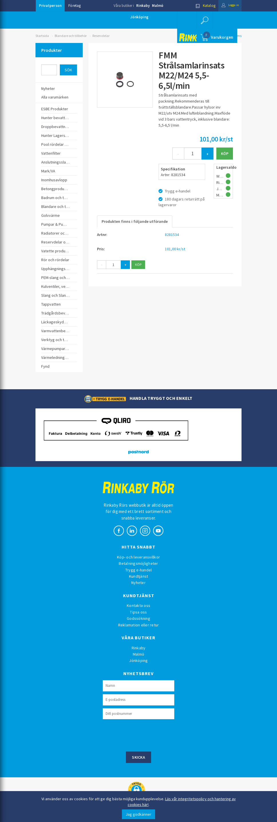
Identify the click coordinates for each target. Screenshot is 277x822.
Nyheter (138, 582)
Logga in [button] (227, 5)
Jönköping (139, 17)
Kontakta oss (138, 605)
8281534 (172, 234)
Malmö (157, 5)
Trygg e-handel (138, 570)
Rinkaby (143, 5)
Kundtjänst (138, 576)
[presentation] (146, 734)
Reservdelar (101, 36)
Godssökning (138, 618)
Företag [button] (74, 5)
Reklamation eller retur (138, 625)
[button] (204, 20)
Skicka (138, 757)
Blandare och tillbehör (71, 36)
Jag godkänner (138, 814)
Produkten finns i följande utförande (135, 221)
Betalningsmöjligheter (138, 563)
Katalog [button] (201, 5)
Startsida (42, 36)
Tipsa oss (138, 612)
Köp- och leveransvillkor (138, 557)
